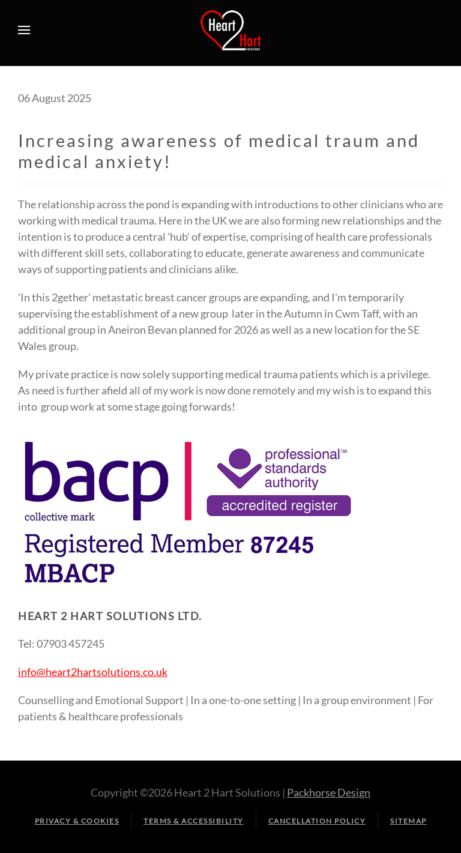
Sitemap (408, 820)
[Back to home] (230, 30)
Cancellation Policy (317, 820)
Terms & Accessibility (193, 820)
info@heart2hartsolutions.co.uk (92, 671)
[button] (24, 30)
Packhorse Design (328, 792)
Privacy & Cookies (77, 820)
